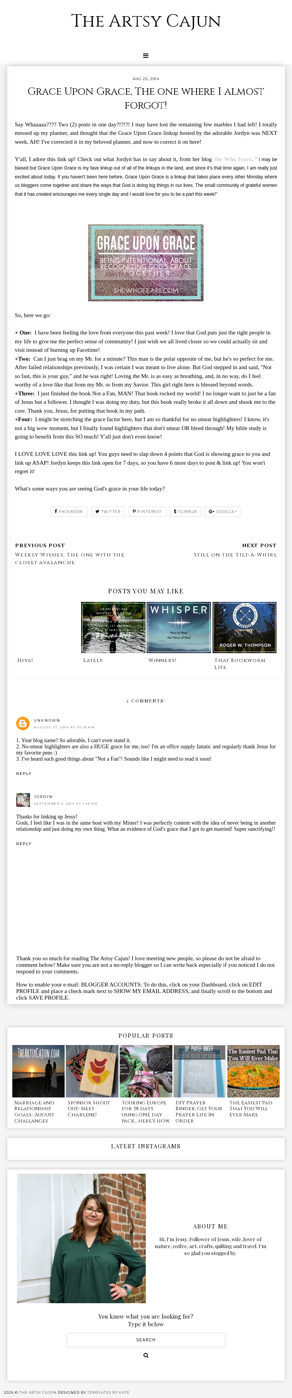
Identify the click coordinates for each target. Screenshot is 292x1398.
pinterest (147, 511)
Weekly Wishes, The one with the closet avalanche (70, 558)
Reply (24, 773)
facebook (69, 511)
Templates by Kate (108, 1392)
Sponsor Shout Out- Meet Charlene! (89, 1108)
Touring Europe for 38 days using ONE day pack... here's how (146, 1111)
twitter (107, 511)
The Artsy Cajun (146, 21)
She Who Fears (233, 159)
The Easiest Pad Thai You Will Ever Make (250, 1108)
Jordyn (43, 797)
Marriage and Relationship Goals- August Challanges (34, 1111)
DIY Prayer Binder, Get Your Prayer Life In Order (198, 1111)
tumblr (185, 511)
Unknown (47, 720)
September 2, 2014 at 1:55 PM (66, 803)
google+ (223, 511)
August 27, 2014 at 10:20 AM (64, 727)
